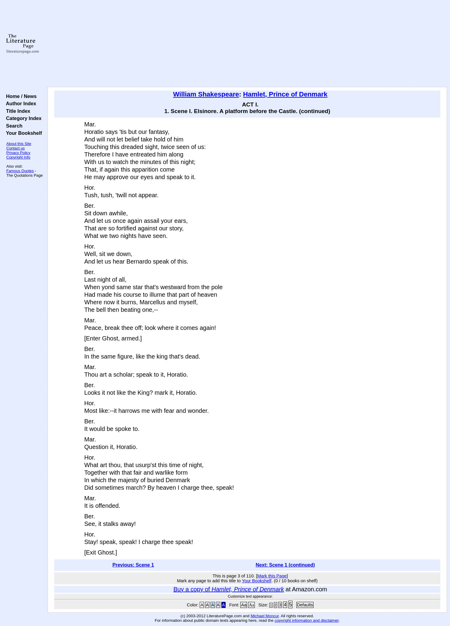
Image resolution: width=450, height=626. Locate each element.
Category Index (22, 118)
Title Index (16, 111)
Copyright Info (18, 157)
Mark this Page (272, 576)
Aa (243, 604)
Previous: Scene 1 (133, 565)
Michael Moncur (265, 616)
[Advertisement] (247, 44)
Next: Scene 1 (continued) (285, 565)
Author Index (19, 103)
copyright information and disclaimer (307, 620)
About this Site (18, 143)
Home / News (20, 96)
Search (12, 125)
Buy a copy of (228, 589)
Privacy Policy (18, 152)
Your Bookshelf (22, 133)
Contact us (15, 148)
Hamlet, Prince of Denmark (285, 94)
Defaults (305, 604)
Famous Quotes (20, 171)
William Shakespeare (206, 94)
